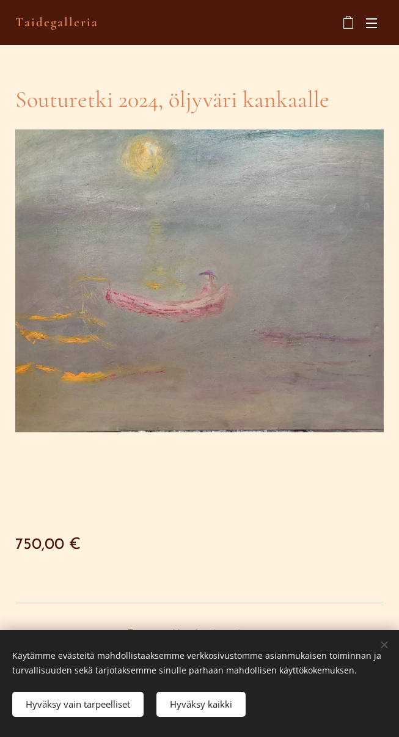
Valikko (371, 23)
